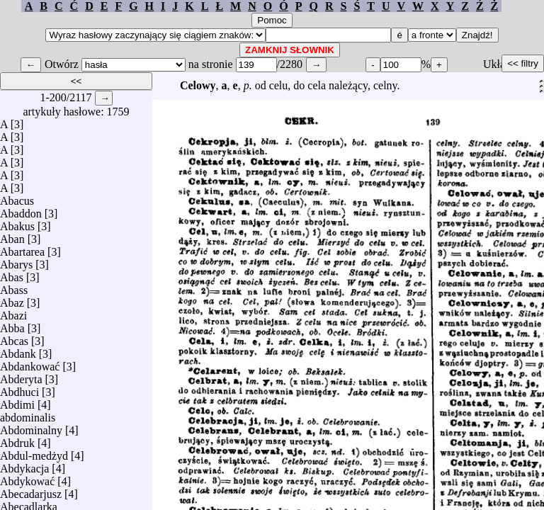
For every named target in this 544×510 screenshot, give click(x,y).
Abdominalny (31, 427)
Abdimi (17, 401)
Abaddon (21, 210)
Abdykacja (24, 465)
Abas (11, 274)
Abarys (16, 261)
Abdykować (27, 478)
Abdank (18, 350)
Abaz (12, 299)
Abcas (14, 338)
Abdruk (17, 440)
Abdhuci (19, 388)
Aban (12, 236)
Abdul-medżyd (34, 452)
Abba (12, 325)
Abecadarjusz (31, 490)
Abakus (17, 223)
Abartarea (22, 248)
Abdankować (30, 363)
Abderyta (21, 376)
